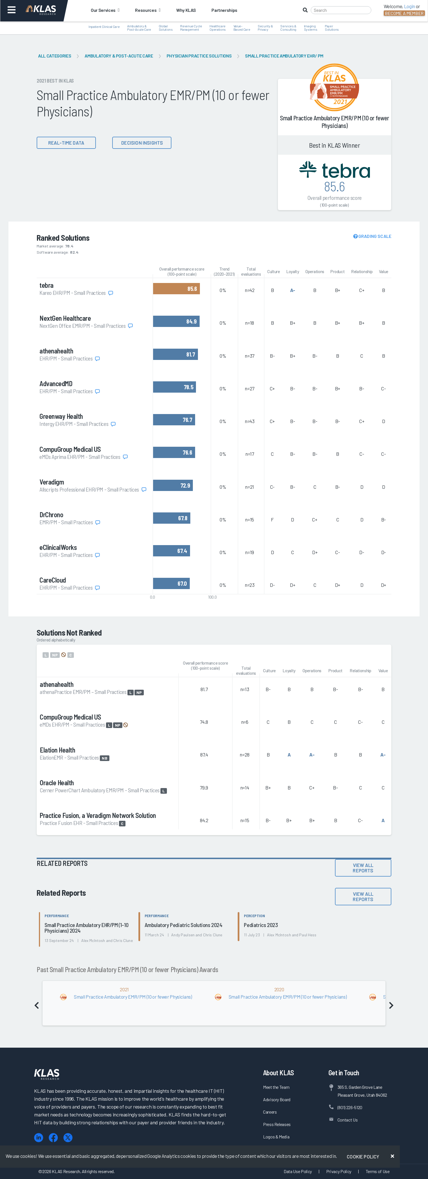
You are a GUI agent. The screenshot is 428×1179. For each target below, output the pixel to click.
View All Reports (363, 867)
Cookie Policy (363, 1156)
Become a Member (404, 13)
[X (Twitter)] (67, 1137)
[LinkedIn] (38, 1137)
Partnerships (224, 10)
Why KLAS (186, 10)
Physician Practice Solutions (199, 55)
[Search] (341, 10)
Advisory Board (276, 1099)
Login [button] (409, 6)
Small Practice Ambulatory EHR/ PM (284, 55)
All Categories (54, 55)
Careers (270, 1111)
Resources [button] (147, 10)
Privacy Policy (338, 1171)
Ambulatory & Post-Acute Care (119, 55)
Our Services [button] (105, 10)
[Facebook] (53, 1137)
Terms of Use (378, 1171)
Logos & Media (276, 1136)
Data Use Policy (298, 1171)
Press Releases (277, 1124)
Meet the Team (276, 1087)
